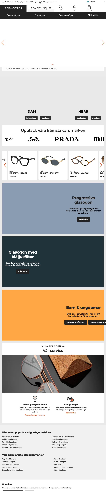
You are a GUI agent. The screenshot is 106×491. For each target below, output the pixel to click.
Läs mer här (71, 309)
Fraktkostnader (41, 423)
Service (39, 417)
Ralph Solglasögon (58, 343)
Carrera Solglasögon (10, 341)
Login (74, 10)
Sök (61, 10)
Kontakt (4, 426)
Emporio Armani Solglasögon (62, 332)
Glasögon (45, 91)
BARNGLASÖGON (76, 233)
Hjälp (72, 417)
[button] (13, 8)
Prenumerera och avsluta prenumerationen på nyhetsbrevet (87, 425)
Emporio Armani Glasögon (12, 366)
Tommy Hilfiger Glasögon (63, 363)
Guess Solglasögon (58, 341)
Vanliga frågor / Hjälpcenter (81, 421)
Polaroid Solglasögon (59, 335)
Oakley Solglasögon (9, 335)
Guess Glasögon (59, 355)
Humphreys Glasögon (10, 363)
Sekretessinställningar (10, 423)
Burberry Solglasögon (59, 338)
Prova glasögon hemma (35, 311)
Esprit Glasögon (59, 366)
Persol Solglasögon (9, 338)
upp (102, 477)
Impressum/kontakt (9, 480)
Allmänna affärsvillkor (9, 477)
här (63, 392)
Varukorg (89, 10)
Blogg (72, 429)
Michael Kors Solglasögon (12, 343)
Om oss (4, 417)
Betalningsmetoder (43, 421)
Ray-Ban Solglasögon (10, 332)
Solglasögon (31, 91)
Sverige (92, 2)
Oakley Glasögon (8, 357)
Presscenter (5, 421)
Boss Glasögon (59, 360)
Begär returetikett (43, 426)
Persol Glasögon (59, 357)
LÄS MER (83, 181)
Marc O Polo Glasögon (10, 360)
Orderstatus (74, 432)
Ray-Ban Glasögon (9, 355)
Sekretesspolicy (25, 477)
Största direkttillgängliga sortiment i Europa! (22, 2)
